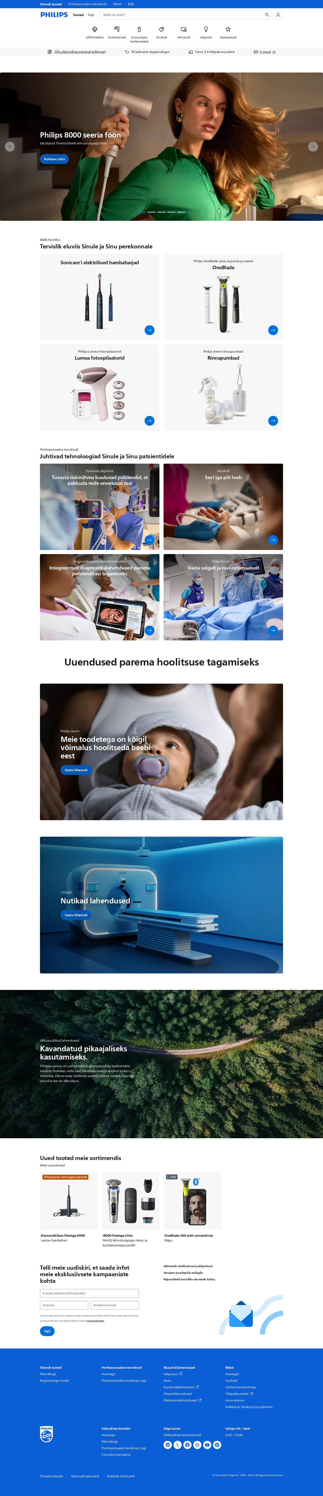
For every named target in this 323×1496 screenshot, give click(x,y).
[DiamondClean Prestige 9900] (69, 1207)
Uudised (231, 1380)
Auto (167, 1380)
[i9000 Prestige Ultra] (130, 1210)
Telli (47, 1331)
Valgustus (173, 1374)
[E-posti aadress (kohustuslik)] (89, 1293)
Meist (117, 4)
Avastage (108, 1374)
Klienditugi (48, 1374)
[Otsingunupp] (267, 15)
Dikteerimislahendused (183, 1400)
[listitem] (94, 33)
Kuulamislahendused (181, 1387)
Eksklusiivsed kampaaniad (182, 1435)
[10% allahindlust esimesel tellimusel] (76, 51)
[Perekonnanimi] (115, 1305)
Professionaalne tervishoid (87, 4)
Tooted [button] (78, 14)
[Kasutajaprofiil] (278, 15)
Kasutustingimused (85, 1476)
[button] (149, 330)
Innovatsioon (235, 1400)
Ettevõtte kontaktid (116, 1454)
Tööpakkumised (239, 1394)
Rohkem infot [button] (54, 159)
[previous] (10, 147)
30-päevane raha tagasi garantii (65, 1177)
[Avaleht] (54, 14)
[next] (313, 147)
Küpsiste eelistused (120, 1476)
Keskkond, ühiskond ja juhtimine (249, 1407)
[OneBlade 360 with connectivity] (192, 1207)
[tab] (142, 212)
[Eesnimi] (64, 1305)
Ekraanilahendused (178, 1394)
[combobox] (175, 15)
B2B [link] (131, 4)
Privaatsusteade (51, 1476)
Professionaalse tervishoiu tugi (124, 1380)
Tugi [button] (91, 14)
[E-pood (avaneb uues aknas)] (264, 51)
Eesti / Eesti (234, 1435)
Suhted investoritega (240, 1387)
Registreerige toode (54, 1380)
